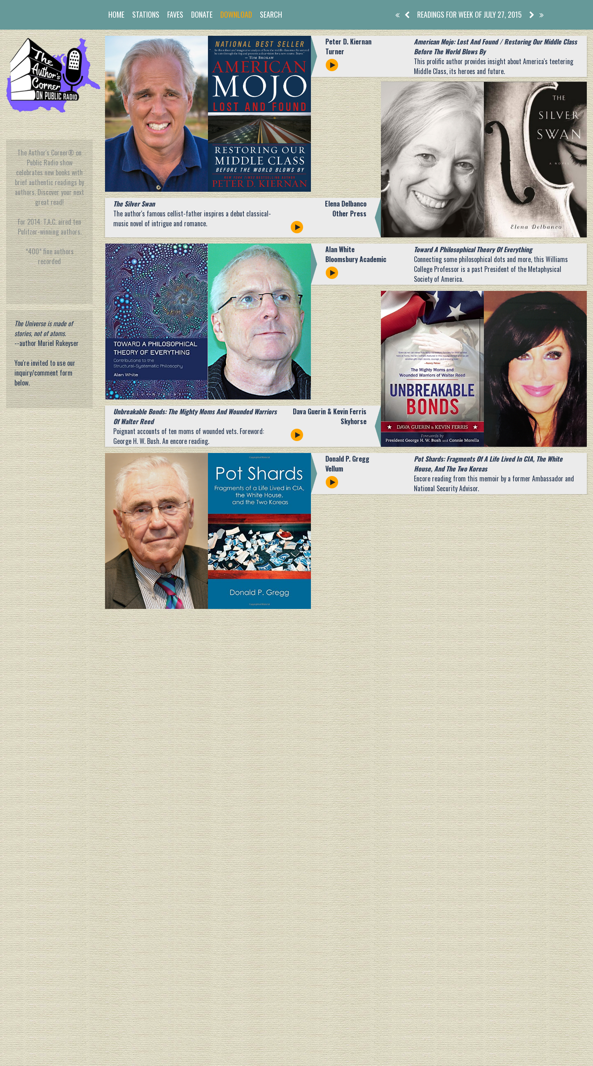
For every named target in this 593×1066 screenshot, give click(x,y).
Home (116, 14)
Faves (175, 14)
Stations (145, 14)
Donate (201, 14)
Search (271, 14)
